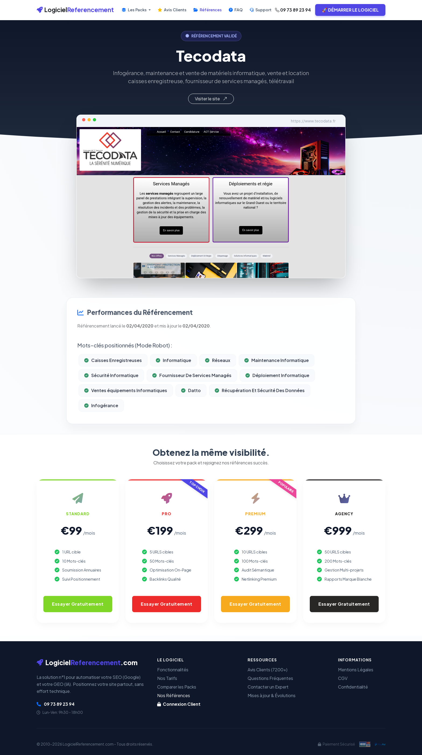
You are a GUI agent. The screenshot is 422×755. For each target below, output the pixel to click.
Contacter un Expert (268, 687)
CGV (342, 678)
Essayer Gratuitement (77, 604)
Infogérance (101, 428)
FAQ (236, 9)
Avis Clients (172, 9)
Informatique (173, 383)
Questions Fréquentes (270, 678)
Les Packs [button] (134, 9)
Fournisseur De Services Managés (191, 398)
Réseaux (217, 383)
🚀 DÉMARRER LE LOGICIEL (350, 10)
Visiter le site (211, 98)
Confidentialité (353, 687)
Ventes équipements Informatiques (125, 413)
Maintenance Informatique (276, 383)
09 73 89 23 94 (293, 10)
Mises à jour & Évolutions (272, 695)
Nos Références (173, 695)
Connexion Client (179, 704)
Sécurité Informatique (111, 398)
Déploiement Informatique (277, 398)
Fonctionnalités (172, 669)
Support (261, 9)
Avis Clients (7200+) (267, 669)
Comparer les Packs (176, 687)
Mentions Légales (355, 669)
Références (208, 9)
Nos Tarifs (167, 678)
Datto (191, 413)
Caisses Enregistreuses (113, 383)
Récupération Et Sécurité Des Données (260, 413)
